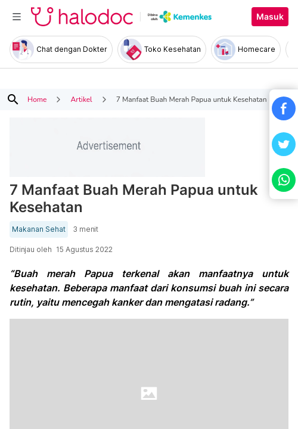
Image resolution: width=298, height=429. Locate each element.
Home (36, 99)
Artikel (81, 99)
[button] (283, 108)
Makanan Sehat (39, 229)
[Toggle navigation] (17, 17)
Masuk (270, 16)
